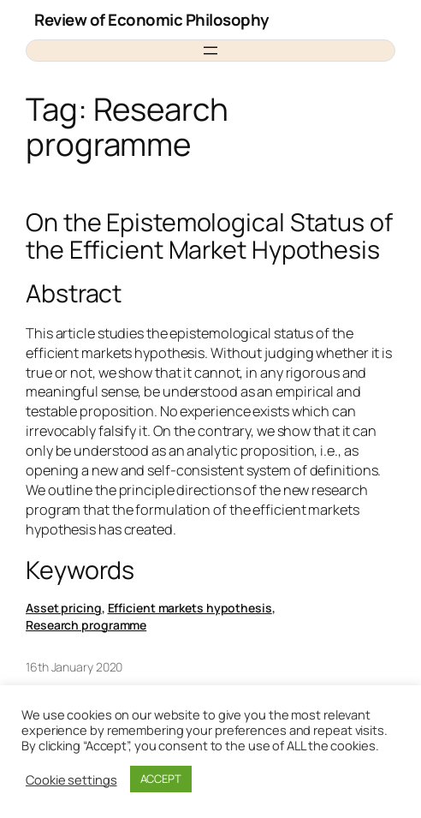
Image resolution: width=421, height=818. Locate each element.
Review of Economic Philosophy (151, 20)
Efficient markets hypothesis (190, 608)
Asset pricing (64, 608)
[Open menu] (210, 50)
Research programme (86, 625)
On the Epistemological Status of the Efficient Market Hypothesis (209, 236)
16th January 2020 (74, 667)
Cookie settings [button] (71, 779)
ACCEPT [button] (160, 778)
